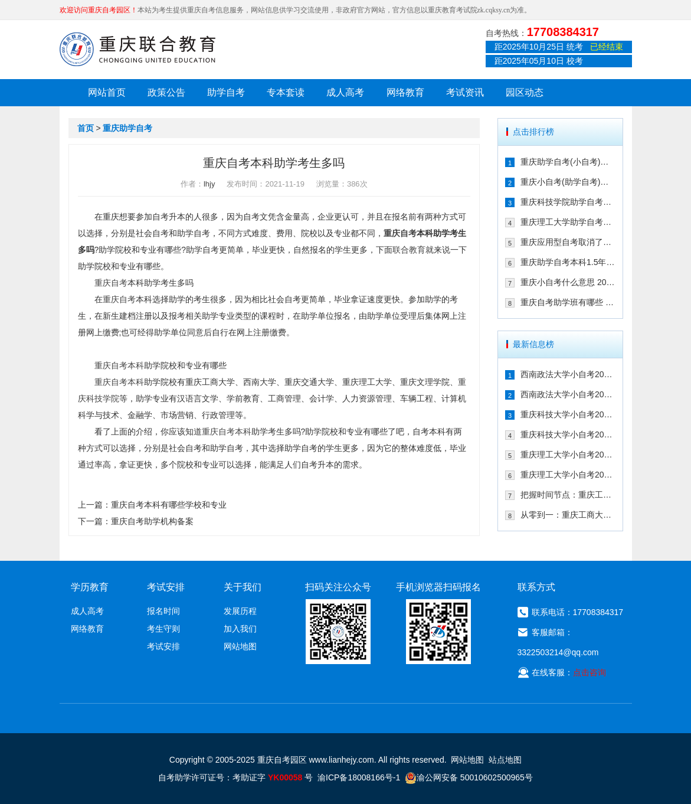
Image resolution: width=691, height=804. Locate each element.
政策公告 (166, 92)
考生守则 (163, 628)
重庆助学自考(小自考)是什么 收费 (567, 161)
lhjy (209, 183)
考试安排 (163, 646)
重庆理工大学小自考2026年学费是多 (567, 454)
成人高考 (345, 92)
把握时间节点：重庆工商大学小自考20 (567, 494)
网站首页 (107, 92)
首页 (85, 128)
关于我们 (242, 587)
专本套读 (285, 92)
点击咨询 (589, 672)
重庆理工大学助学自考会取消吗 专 (567, 222)
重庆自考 (400, 233)
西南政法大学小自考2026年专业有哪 (567, 394)
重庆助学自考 (127, 128)
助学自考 (226, 92)
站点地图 (505, 759)
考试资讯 (465, 92)
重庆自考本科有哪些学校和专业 (169, 504)
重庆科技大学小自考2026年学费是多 (567, 414)
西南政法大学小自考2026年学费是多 (567, 374)
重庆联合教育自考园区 (137, 49)
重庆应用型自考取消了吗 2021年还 (567, 242)
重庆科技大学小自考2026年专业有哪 (567, 434)
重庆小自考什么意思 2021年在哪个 (567, 282)
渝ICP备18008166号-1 (358, 777)
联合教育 (408, 249)
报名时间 (163, 611)
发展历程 (240, 611)
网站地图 (240, 646)
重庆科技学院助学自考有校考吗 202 (567, 202)
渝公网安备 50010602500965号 (469, 777)
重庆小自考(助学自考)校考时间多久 (567, 182)
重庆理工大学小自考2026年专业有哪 (567, 474)
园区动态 (524, 92)
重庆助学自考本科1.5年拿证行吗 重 (567, 262)
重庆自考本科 (119, 365)
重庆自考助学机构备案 (152, 521)
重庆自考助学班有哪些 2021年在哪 (567, 302)
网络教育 (405, 92)
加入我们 (240, 628)
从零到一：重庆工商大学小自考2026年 (567, 514)
